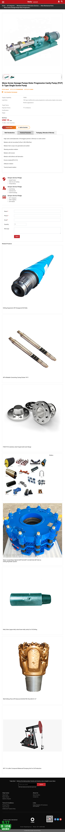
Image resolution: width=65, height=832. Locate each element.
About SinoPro (36, 795)
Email (6, 220)
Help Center (5, 795)
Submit (41, 784)
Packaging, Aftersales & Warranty (45, 132)
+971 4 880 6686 (41, 826)
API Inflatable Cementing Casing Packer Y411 (16, 377)
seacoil (7, 89)
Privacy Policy (5, 805)
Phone (6, 215)
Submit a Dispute (6, 798)
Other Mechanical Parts (47, 5)
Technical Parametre (25, 132)
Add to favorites (23, 127)
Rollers (51, 455)
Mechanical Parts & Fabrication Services (28, 5)
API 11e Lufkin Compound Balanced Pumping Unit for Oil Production (22, 768)
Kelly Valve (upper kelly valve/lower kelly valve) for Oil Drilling (20, 629)
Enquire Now (9, 127)
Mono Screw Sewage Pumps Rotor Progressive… (17, 7)
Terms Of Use (5, 806)
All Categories (11, 5)
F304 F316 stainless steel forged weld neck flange (17, 447)
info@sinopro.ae (27, 826)
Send (16, 236)
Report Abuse (5, 797)
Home (3, 5)
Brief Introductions (10, 132)
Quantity (6, 224)
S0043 (31, 89)
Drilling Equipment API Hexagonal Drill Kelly (15, 308)
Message (6, 228)
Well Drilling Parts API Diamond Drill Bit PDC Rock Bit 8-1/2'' (19, 699)
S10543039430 (19, 89)
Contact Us (35, 797)
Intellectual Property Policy (8, 808)
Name (6, 211)
